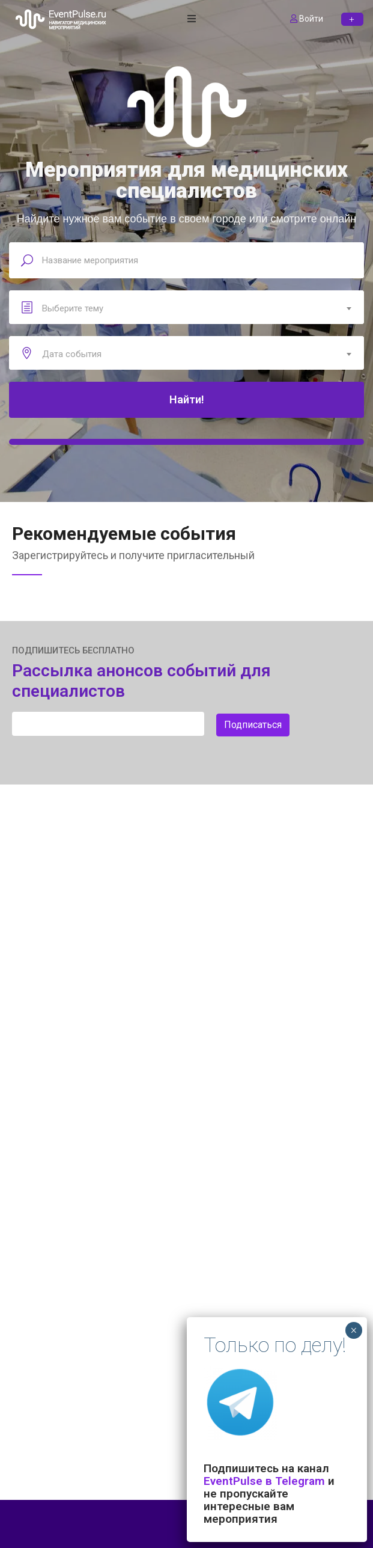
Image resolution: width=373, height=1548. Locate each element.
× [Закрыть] (353, 1330)
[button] (352, 19)
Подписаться (253, 724)
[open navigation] (191, 19)
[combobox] (186, 308)
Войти (306, 18)
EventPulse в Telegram (264, 1481)
